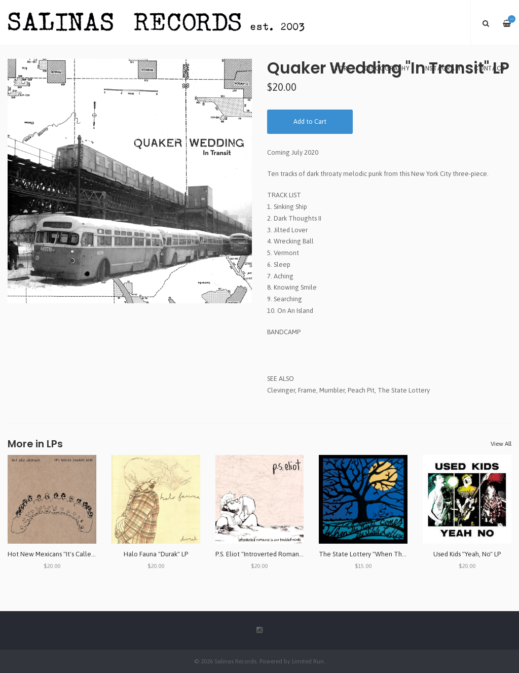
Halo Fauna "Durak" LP (156, 554)
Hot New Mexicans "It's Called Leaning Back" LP (76, 554)
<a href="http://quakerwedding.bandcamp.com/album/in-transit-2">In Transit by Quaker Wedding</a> (389, 349)
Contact (489, 68)
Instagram (442, 68)
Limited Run (308, 661)
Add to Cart (309, 121)
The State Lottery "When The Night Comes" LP (387, 554)
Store (341, 68)
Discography (387, 68)
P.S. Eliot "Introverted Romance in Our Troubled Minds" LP (298, 554)
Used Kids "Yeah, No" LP (467, 554)
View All (501, 443)
